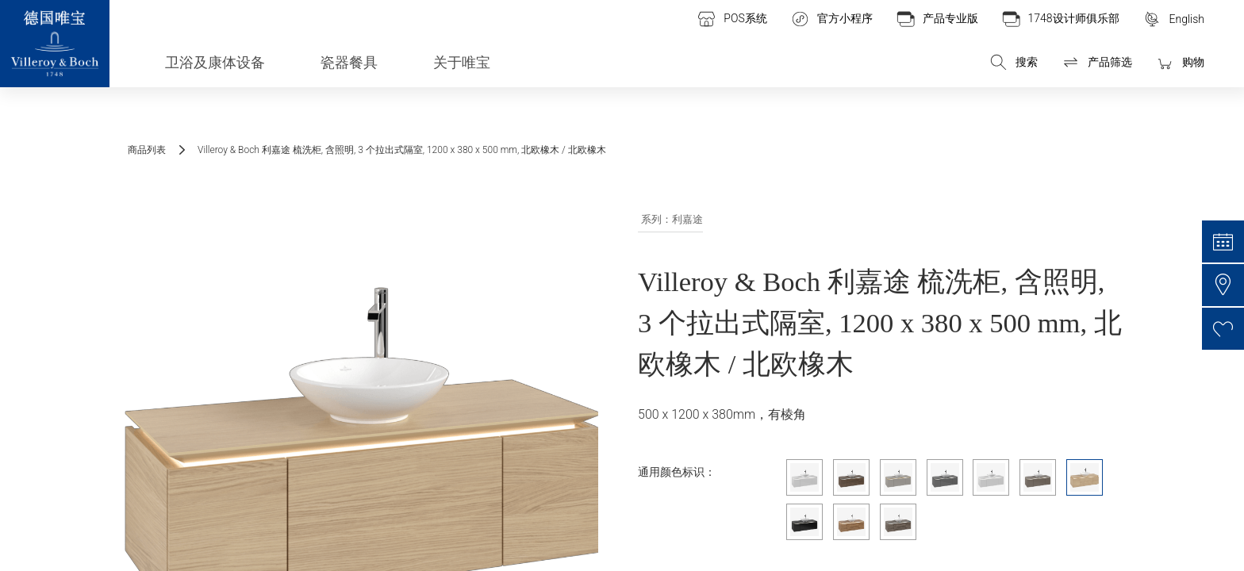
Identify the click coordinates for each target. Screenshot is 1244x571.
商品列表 (147, 149)
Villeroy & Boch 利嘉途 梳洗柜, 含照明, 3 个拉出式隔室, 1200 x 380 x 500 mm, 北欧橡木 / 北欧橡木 (402, 149)
